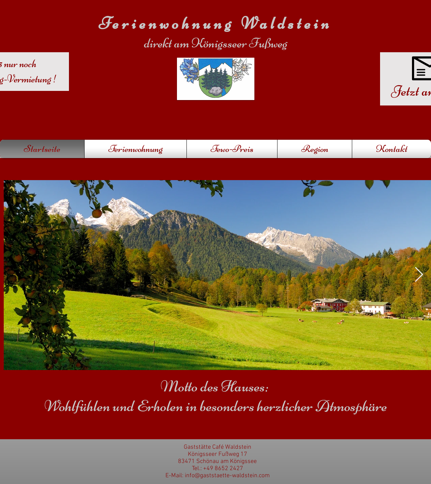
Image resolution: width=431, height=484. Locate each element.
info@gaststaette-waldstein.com (227, 475)
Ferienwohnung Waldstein (215, 23)
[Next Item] (419, 275)
